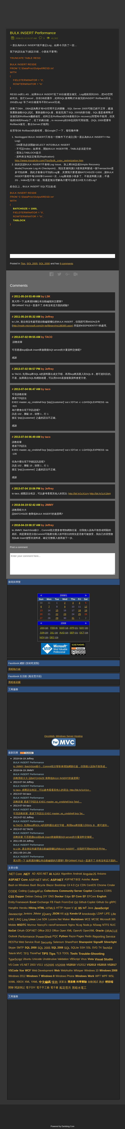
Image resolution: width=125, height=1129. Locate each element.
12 (85, 606)
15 (57, 610)
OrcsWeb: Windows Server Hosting (63, 736)
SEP (73, 632)
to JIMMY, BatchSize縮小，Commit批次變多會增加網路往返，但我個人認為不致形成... (60, 766)
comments (66, 263)
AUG (63, 632)
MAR (63, 628)
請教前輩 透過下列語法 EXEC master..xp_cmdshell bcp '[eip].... (47, 801)
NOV (44, 637)
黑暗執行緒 (14, 669)
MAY (83, 628)
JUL (54, 632)
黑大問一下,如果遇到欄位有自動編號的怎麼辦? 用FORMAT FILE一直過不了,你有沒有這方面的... (65, 860)
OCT (83, 632)
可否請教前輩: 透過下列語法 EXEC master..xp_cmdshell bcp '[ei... (48, 813)
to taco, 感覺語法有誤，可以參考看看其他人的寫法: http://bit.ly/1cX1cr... (52, 789)
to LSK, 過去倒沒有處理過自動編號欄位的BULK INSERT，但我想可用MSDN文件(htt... (60, 848)
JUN (44, 632)
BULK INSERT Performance (33, 33)
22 (57, 614)
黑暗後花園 (14, 682)
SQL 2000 (44, 263)
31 (73, 618)
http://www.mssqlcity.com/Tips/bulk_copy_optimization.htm (49, 160)
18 (79, 610)
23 (64, 614)
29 (57, 618)
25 (79, 614)
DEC (54, 637)
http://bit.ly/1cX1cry (78, 493)
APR (73, 628)
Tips (23, 263)
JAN (44, 628)
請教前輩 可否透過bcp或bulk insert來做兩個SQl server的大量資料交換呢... (53, 837)
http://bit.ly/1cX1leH (100, 493)
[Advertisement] (48, 235)
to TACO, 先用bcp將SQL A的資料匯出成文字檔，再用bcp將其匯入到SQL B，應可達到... (61, 825)
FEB (54, 628)
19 (85, 610)
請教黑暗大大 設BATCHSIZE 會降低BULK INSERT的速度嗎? (46, 778)
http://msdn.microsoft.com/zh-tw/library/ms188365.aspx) (43, 325)
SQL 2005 (32, 263)
